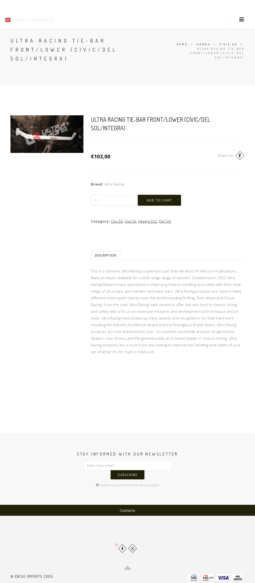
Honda (203, 44)
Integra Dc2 (147, 221)
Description (105, 256)
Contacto (127, 500)
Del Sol (165, 221)
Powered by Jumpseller (224, 575)
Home (182, 44)
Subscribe (164, 466)
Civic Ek (228, 44)
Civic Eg (117, 221)
